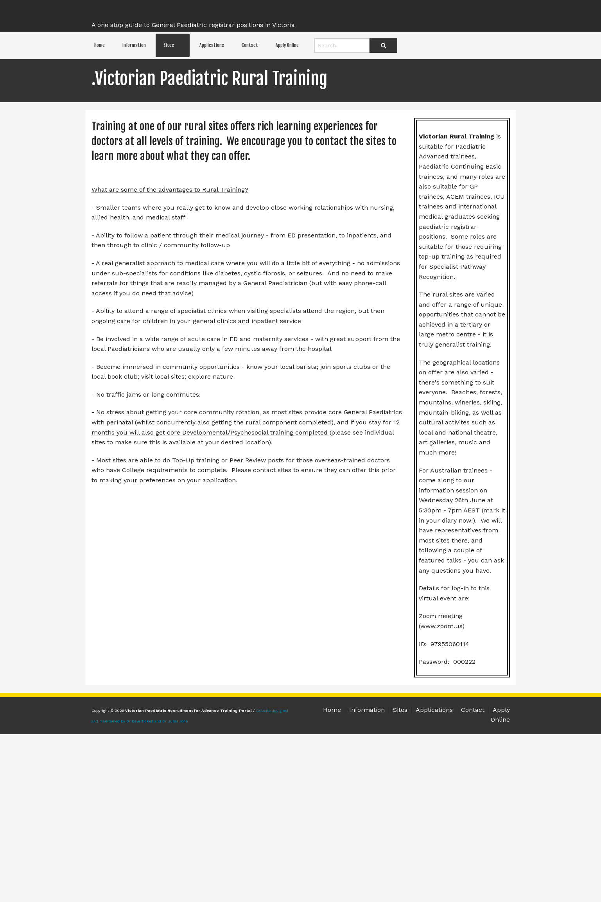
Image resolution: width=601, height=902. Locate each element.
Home (99, 45)
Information (134, 45)
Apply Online (287, 45)
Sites (168, 45)
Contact (250, 45)
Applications (211, 45)
